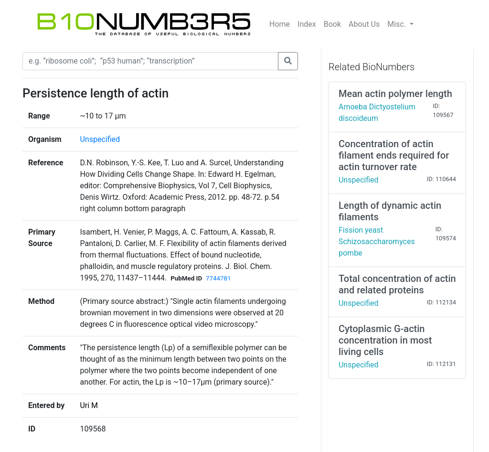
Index (307, 24)
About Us (364, 24)
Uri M (89, 405)
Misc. (397, 24)
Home (279, 24)
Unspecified (100, 139)
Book (332, 24)
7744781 (218, 278)
